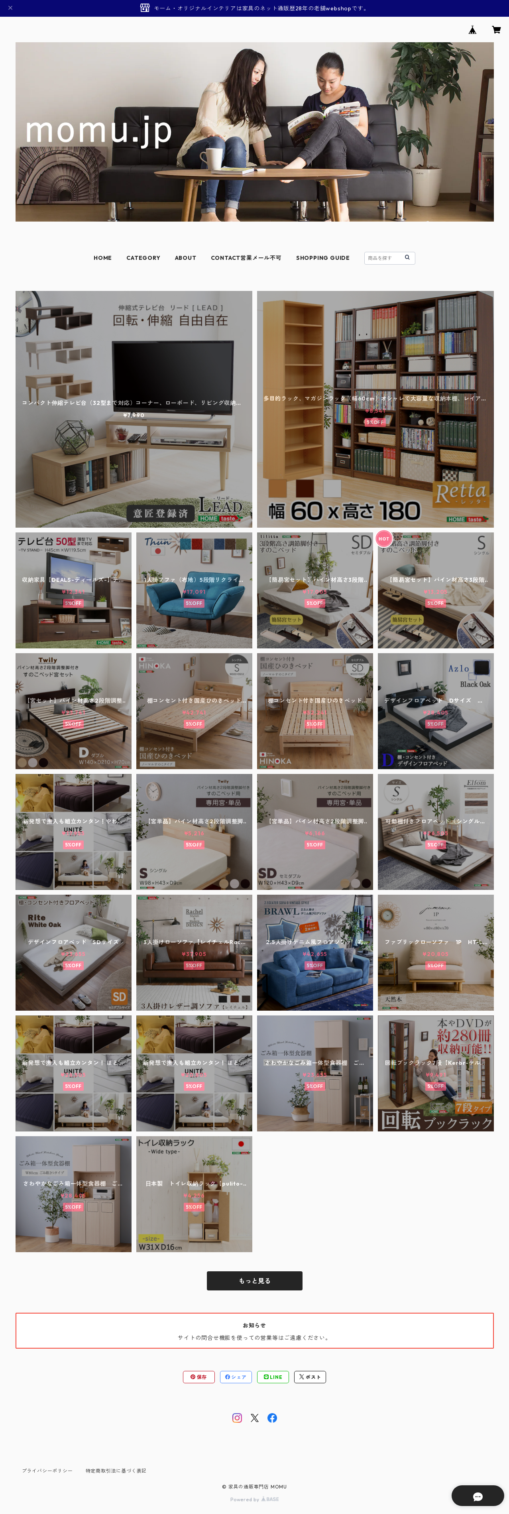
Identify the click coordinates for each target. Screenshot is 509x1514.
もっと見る (255, 1281)
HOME (103, 257)
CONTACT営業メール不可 (246, 257)
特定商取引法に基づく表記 (116, 1471)
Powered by (254, 1499)
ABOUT (186, 257)
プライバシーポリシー (47, 1471)
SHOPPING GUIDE (323, 257)
